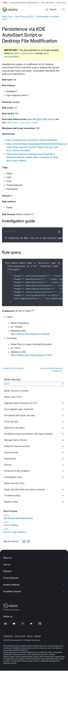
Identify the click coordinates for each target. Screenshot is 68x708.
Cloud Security (11, 452)
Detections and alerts (14, 427)
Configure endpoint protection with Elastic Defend (28, 433)
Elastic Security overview (16, 390)
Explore (7, 464)
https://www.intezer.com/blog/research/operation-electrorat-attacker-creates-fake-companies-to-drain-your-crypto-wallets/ (32, 157)
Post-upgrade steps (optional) (18, 409)
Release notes (11, 501)
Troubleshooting (12, 495)
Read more (61, 2)
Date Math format (45, 119)
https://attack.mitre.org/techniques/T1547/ (31, 355)
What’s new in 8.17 (13, 397)
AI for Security (11, 421)
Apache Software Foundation (29, 659)
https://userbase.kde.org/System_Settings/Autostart (31, 140)
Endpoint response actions (17, 446)
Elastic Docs (7, 16)
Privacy (30, 636)
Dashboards (10, 458)
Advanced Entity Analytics (17, 470)
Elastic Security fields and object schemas (24, 489)
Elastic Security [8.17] (24, 16)
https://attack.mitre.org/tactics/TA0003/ (30, 334)
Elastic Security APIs (14, 483)
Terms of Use (19, 636)
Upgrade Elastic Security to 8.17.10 (20, 403)
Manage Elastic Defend (15, 440)
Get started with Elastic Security (19, 415)
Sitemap (37, 636)
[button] (34, 557)
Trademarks (8, 636)
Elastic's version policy (24, 53)
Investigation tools (13, 477)
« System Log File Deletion (13, 368)
